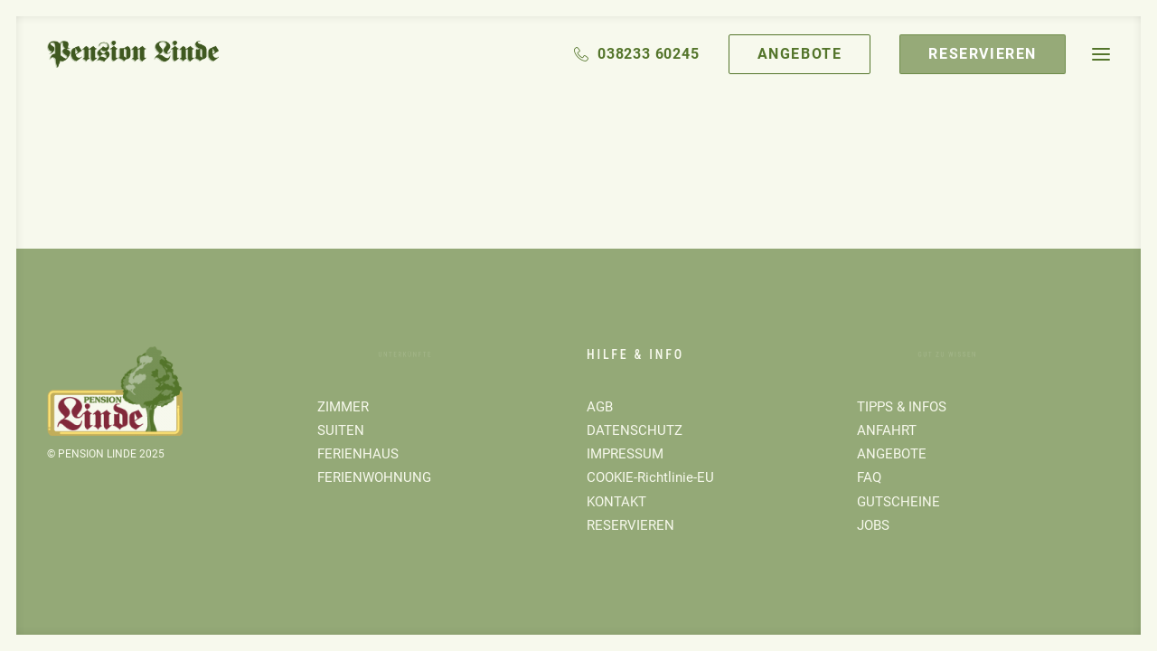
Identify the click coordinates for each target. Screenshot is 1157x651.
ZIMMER (343, 407)
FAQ (869, 477)
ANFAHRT (887, 430)
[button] (1101, 54)
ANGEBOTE (892, 454)
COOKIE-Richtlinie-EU (650, 477)
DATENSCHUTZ (634, 430)
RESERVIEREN (630, 525)
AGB (600, 407)
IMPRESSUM (625, 454)
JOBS (873, 525)
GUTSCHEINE (898, 502)
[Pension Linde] (133, 54)
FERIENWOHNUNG (374, 477)
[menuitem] (642, 54)
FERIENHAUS (358, 454)
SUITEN (340, 430)
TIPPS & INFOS (901, 407)
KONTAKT (616, 502)
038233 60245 (648, 53)
